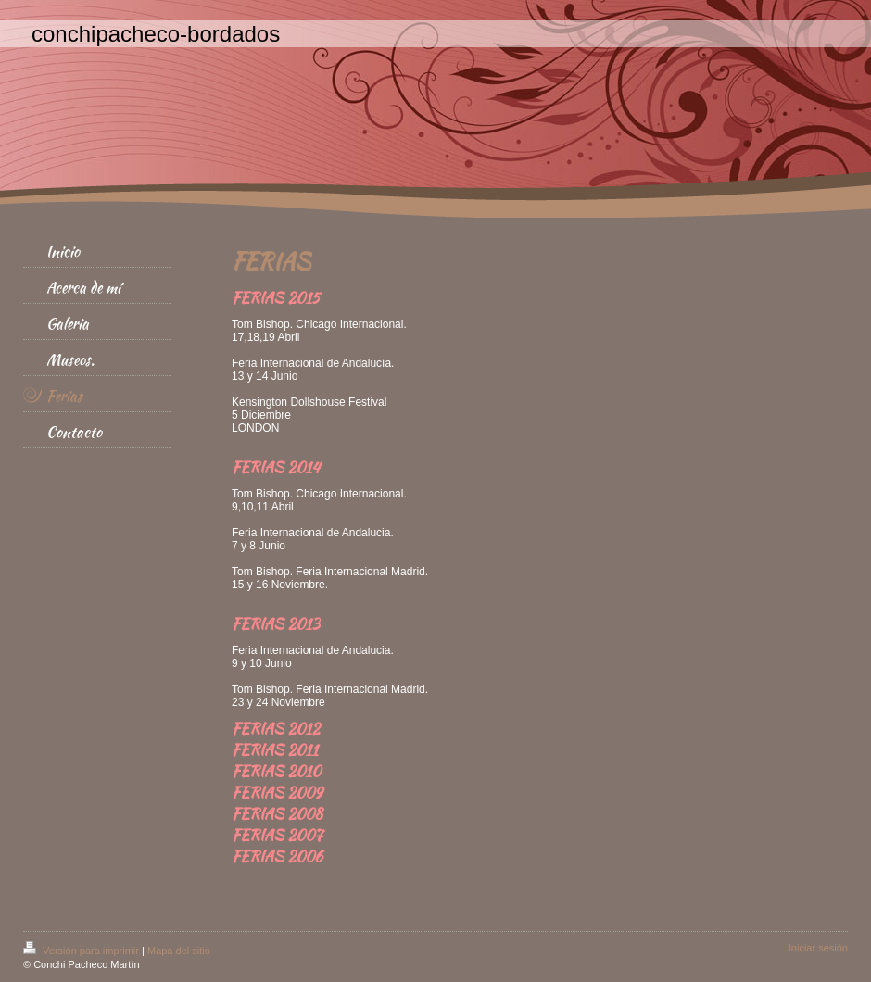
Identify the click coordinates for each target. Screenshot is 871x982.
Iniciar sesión (818, 947)
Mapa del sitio (178, 950)
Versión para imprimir (82, 950)
